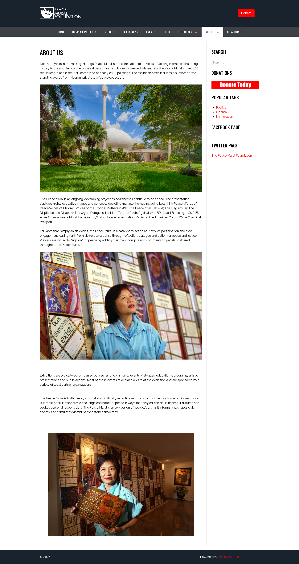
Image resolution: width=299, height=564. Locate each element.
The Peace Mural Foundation (231, 155)
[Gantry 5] (60, 13)
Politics (221, 107)
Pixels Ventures (228, 557)
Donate (246, 13)
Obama (221, 112)
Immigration (224, 116)
